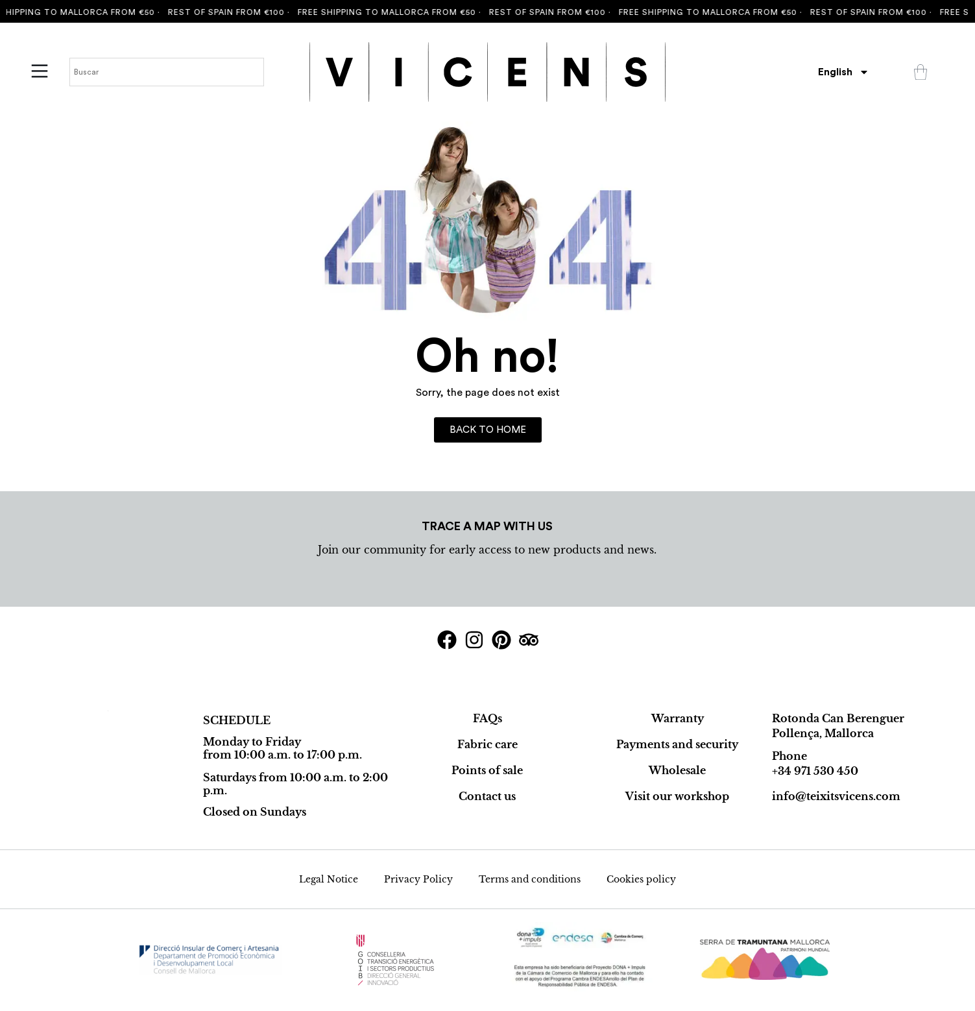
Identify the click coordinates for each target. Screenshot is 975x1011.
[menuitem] (843, 72)
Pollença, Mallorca (823, 733)
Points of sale (487, 770)
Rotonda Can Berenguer (838, 718)
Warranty (677, 718)
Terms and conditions (530, 879)
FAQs (487, 718)
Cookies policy (641, 879)
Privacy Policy (418, 879)
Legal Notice (328, 879)
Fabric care (487, 744)
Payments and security (677, 744)
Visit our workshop (677, 796)
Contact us (487, 796)
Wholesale (677, 770)
